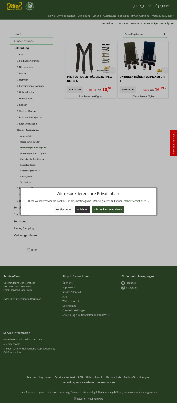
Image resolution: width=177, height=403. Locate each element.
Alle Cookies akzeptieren (108, 209)
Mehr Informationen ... (136, 201)
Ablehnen (82, 209)
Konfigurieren (64, 209)
